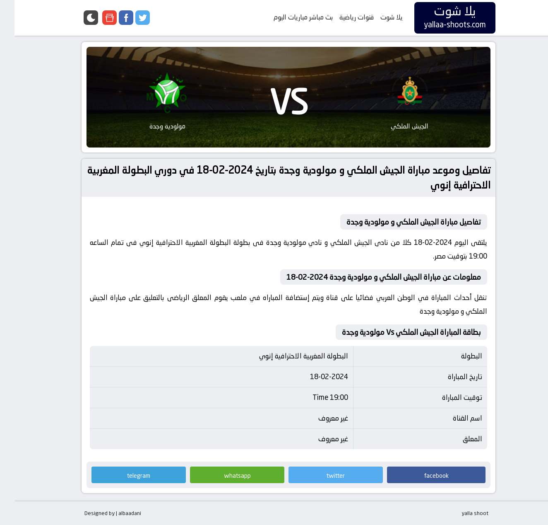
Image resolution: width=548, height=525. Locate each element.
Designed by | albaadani (98, 513)
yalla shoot (460, 513)
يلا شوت (377, 17)
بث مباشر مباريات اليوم (288, 17)
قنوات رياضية (342, 17)
